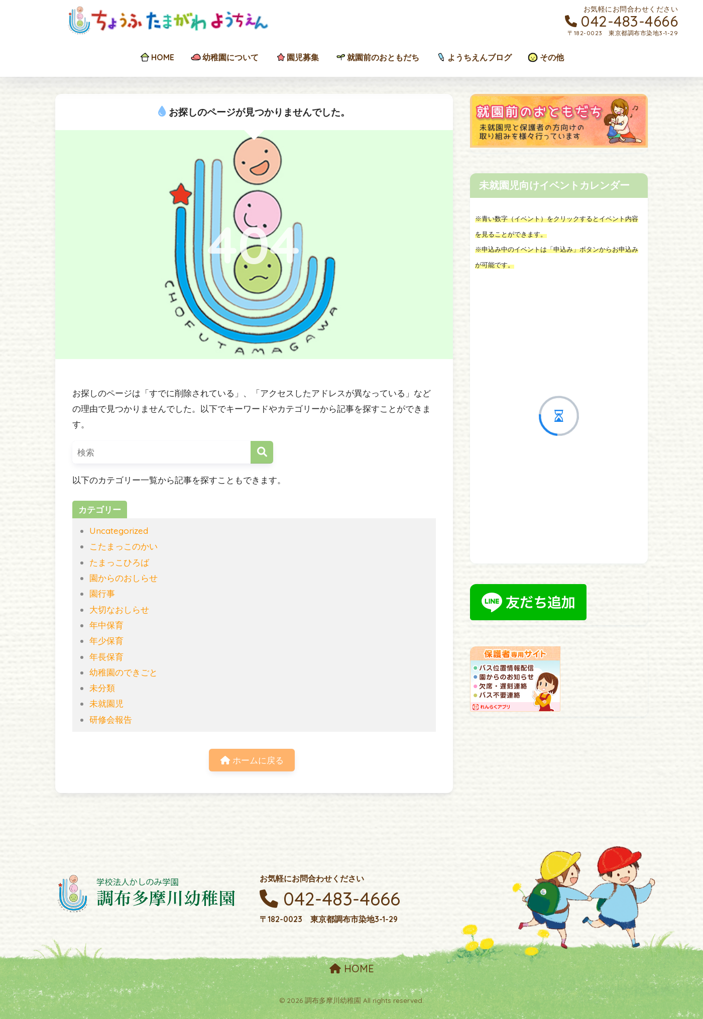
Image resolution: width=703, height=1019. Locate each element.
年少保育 (106, 640)
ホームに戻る (252, 760)
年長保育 (106, 656)
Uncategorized (118, 530)
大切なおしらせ (119, 609)
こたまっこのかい (123, 546)
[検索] (262, 452)
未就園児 (106, 703)
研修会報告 (110, 719)
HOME (351, 968)
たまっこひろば (119, 562)
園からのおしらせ (123, 578)
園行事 (102, 593)
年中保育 (106, 625)
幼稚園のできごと (123, 672)
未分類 (102, 688)
